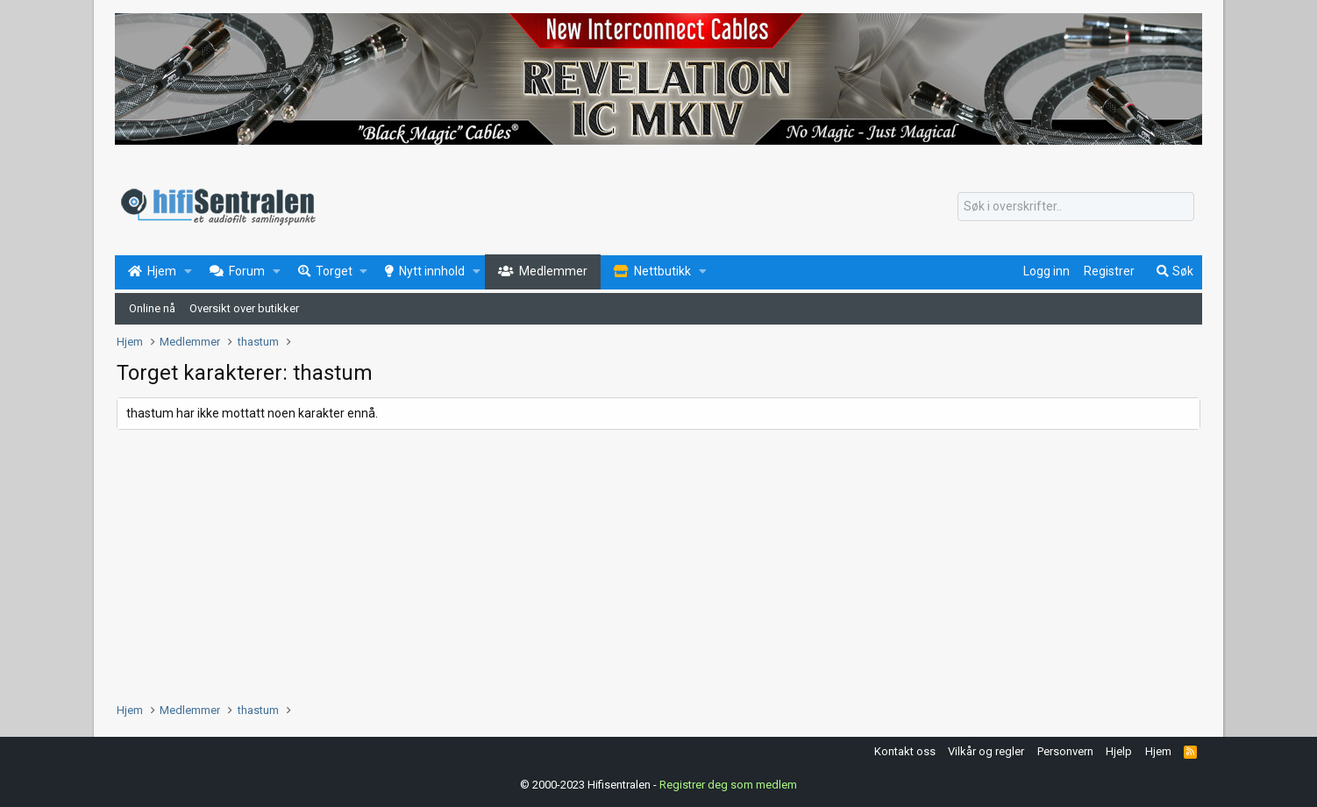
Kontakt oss (905, 751)
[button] (188, 271)
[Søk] (1075, 207)
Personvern (1065, 751)
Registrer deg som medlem (728, 784)
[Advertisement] (643, 561)
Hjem (1158, 751)
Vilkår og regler (986, 751)
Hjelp (1119, 751)
